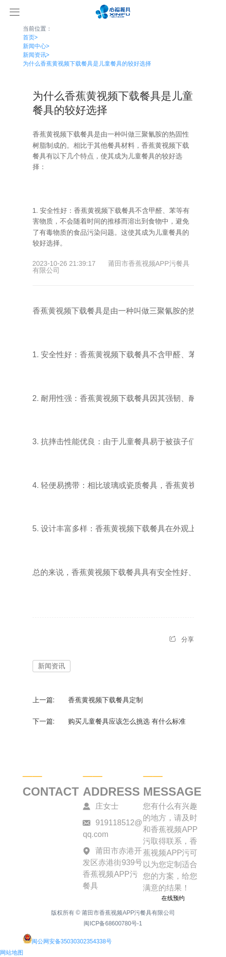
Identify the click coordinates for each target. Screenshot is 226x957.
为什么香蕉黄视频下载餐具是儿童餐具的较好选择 (87, 63)
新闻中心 (36, 46)
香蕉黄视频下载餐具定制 (105, 700)
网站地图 (11, 952)
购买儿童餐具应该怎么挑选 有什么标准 (127, 721)
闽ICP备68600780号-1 (113, 923)
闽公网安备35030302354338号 (67, 941)
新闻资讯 (36, 55)
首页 (30, 37)
